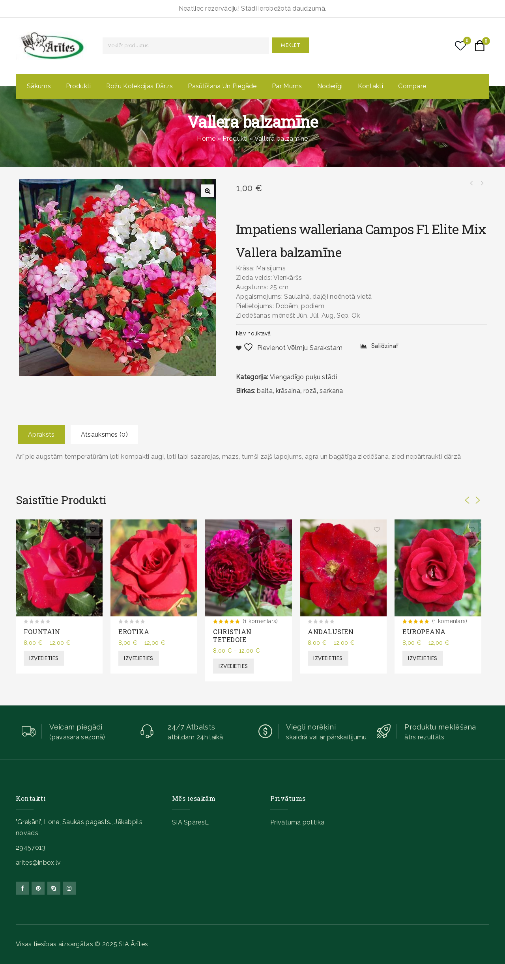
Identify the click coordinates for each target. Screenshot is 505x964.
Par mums (287, 86)
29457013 (30, 847)
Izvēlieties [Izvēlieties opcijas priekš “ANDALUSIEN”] (328, 658)
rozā (310, 391)
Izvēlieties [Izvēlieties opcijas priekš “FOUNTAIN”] (44, 658)
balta (265, 391)
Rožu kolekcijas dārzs (139, 86)
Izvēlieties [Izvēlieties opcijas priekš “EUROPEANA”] (423, 658)
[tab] (41, 434)
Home (206, 138)
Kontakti (370, 86)
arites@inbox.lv (38, 862)
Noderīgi (329, 86)
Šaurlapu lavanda (471, 183)
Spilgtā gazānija (481, 183)
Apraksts (41, 434)
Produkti (78, 86)
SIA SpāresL (190, 822)
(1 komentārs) (260, 621)
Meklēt (290, 45)
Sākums (39, 86)
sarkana (331, 391)
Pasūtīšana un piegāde (222, 86)
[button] (207, 190)
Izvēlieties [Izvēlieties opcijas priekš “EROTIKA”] (138, 658)
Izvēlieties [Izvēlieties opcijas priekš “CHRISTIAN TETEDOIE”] (233, 666)
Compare (412, 86)
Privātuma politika (297, 822)
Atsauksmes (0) (104, 434)
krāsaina (288, 391)
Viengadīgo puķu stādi (303, 377)
